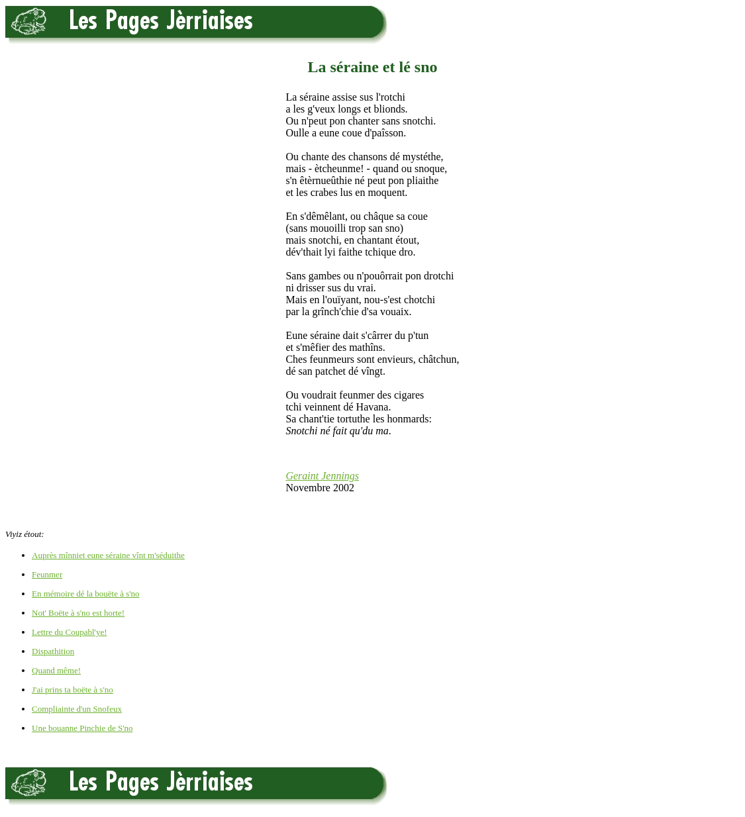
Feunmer (47, 574)
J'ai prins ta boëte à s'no (72, 690)
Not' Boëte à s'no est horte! (78, 613)
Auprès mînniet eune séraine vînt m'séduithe (108, 555)
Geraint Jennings (322, 475)
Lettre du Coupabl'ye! (69, 632)
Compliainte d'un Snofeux (77, 709)
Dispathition (53, 651)
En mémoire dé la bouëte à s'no (86, 594)
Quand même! (56, 670)
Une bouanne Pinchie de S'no (82, 728)
